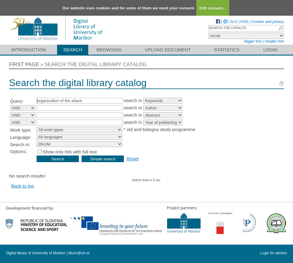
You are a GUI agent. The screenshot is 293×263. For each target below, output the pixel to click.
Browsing (108, 49)
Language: (20, 137)
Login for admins (273, 253)
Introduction (28, 49)
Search (72, 49)
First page (24, 64)
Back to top (22, 185)
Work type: (20, 130)
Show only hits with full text (70, 151)
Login (270, 49)
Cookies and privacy (267, 22)
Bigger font (253, 41)
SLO (233, 22)
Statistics (226, 49)
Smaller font (274, 41)
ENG (244, 22)
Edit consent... (212, 8)
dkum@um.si (78, 253)
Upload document (168, 49)
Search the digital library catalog (95, 64)
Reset (132, 158)
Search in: (20, 144)
